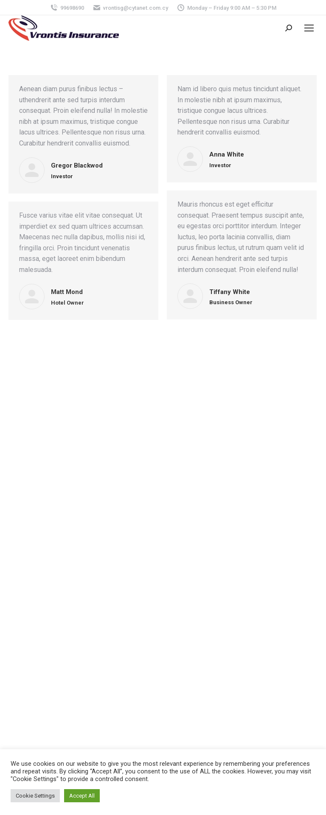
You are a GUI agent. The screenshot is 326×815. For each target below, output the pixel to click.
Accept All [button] (82, 796)
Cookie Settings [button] (35, 796)
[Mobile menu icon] (309, 28)
